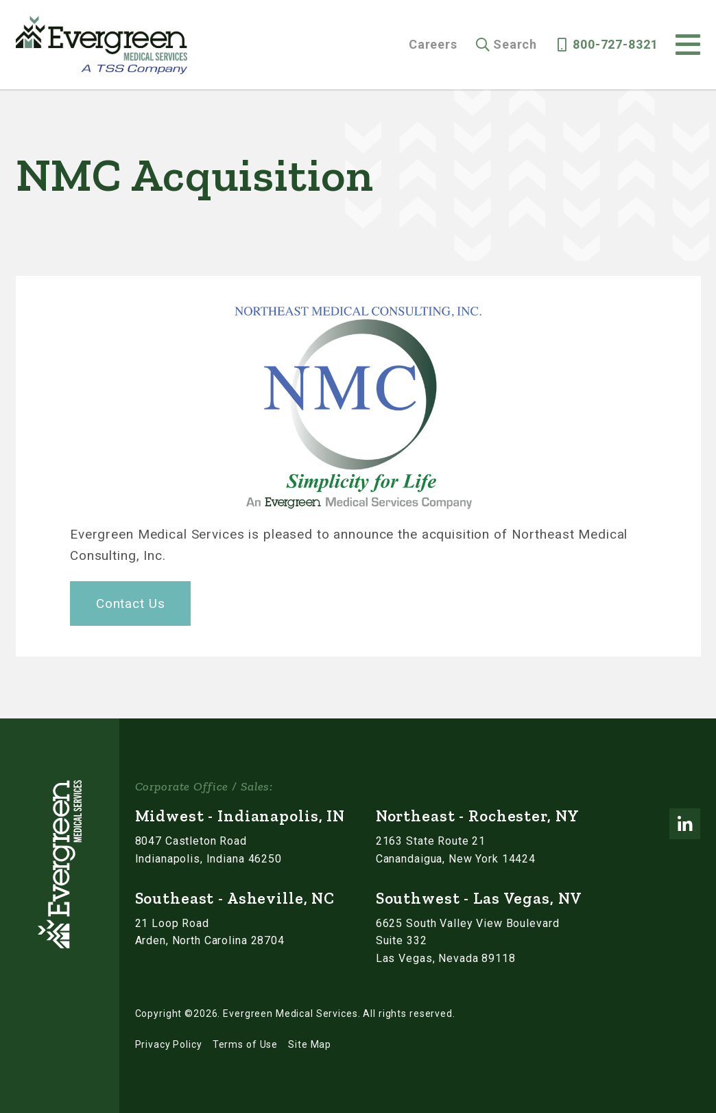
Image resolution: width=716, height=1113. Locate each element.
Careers (433, 44)
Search (515, 44)
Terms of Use (245, 1044)
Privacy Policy (168, 1044)
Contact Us (130, 603)
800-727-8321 (615, 44)
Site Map (309, 1044)
